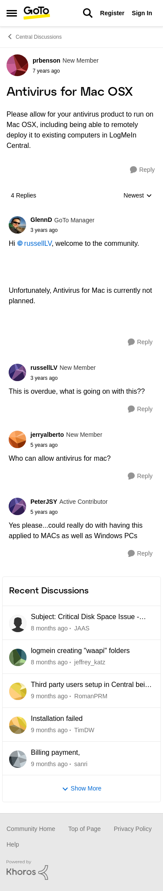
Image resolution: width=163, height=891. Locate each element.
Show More (82, 788)
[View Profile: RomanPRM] (18, 691)
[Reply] (142, 170)
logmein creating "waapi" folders (80, 650)
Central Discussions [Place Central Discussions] (34, 36)
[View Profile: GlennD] (17, 225)
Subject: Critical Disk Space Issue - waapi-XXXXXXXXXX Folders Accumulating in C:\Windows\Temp (85, 617)
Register (112, 13)
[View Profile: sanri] (18, 759)
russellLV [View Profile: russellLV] (43, 367)
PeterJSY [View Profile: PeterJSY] (43, 501)
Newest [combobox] (137, 196)
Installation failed (57, 718)
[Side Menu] (11, 13)
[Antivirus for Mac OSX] (62, 230)
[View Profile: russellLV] (17, 372)
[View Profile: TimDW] (18, 725)
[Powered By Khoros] (81, 870)
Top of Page (84, 828)
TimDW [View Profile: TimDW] (84, 730)
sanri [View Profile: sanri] (80, 763)
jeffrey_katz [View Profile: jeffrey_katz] (89, 662)
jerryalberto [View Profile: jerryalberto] (47, 434)
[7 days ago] (49, 696)
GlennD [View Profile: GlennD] (41, 219)
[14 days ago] (49, 730)
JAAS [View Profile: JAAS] (82, 628)
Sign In (142, 13)
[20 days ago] (49, 763)
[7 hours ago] (49, 628)
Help (13, 844)
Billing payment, (55, 752)
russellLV (38, 243)
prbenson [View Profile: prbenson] (46, 60)
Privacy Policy (133, 828)
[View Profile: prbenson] (17, 65)
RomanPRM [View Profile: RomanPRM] (90, 696)
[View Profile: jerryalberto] (17, 439)
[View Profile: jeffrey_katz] (18, 657)
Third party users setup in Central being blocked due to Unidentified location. (92, 685)
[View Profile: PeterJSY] (17, 506)
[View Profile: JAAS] (18, 623)
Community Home (31, 828)
